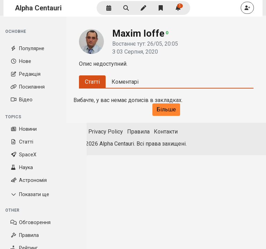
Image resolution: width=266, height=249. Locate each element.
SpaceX (23, 155)
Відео (21, 100)
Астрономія (28, 180)
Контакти (166, 131)
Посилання (27, 87)
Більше (166, 109)
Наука (21, 167)
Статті (21, 142)
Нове (20, 61)
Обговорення (30, 222)
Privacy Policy (105, 131)
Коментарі (125, 82)
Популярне (27, 49)
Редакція (25, 74)
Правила (24, 235)
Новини (23, 129)
